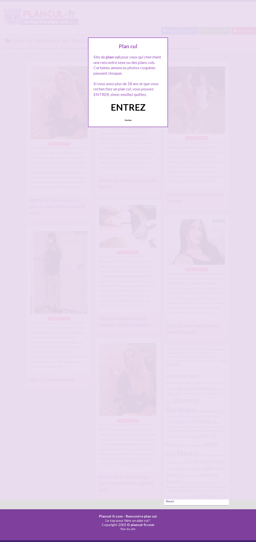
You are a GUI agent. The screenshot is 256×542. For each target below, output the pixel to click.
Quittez (128, 120)
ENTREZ (128, 107)
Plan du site (128, 529)
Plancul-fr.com (111, 516)
